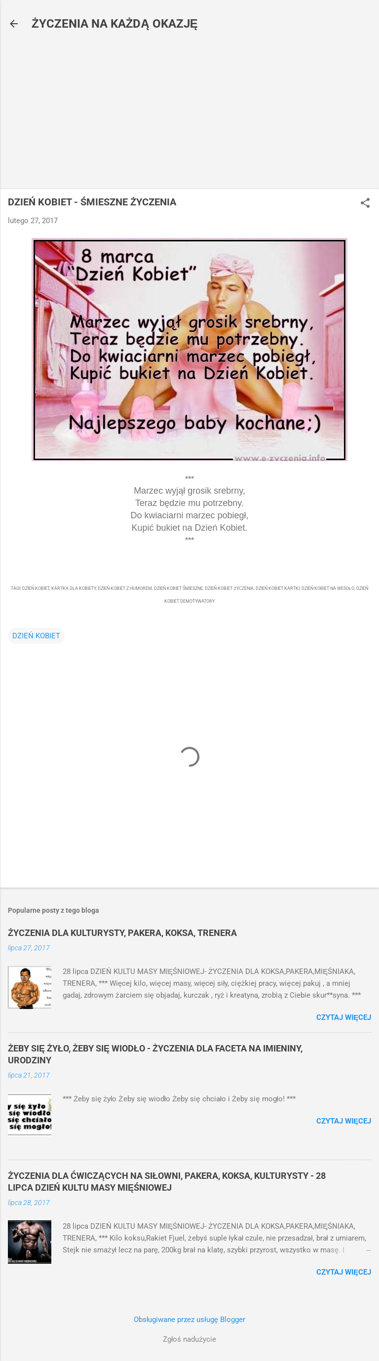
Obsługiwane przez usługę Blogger (189, 1319)
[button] (365, 204)
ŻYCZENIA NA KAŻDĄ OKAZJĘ (115, 24)
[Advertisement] (189, 112)
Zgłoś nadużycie (189, 1339)
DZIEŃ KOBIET (36, 635)
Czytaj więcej (343, 1017)
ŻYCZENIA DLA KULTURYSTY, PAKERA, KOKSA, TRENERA (122, 933)
